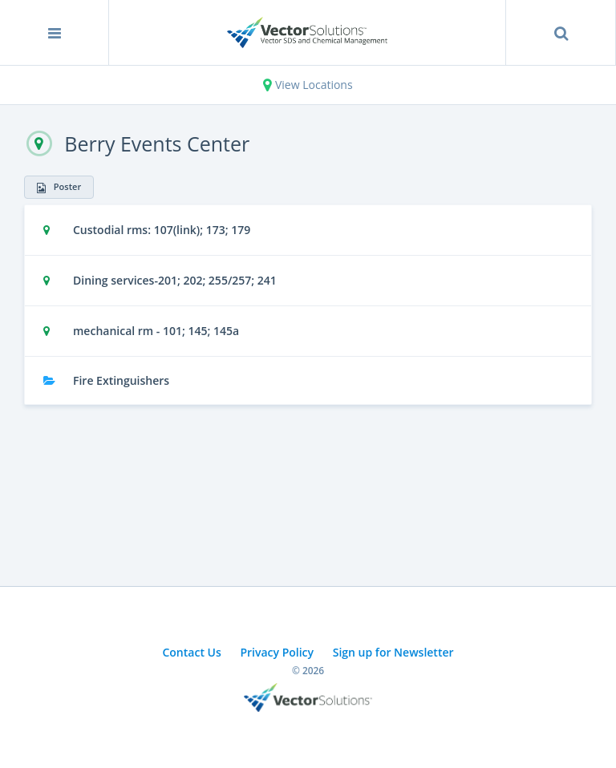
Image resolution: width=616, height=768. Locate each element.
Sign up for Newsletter (393, 652)
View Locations (307, 84)
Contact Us (191, 652)
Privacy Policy (277, 652)
